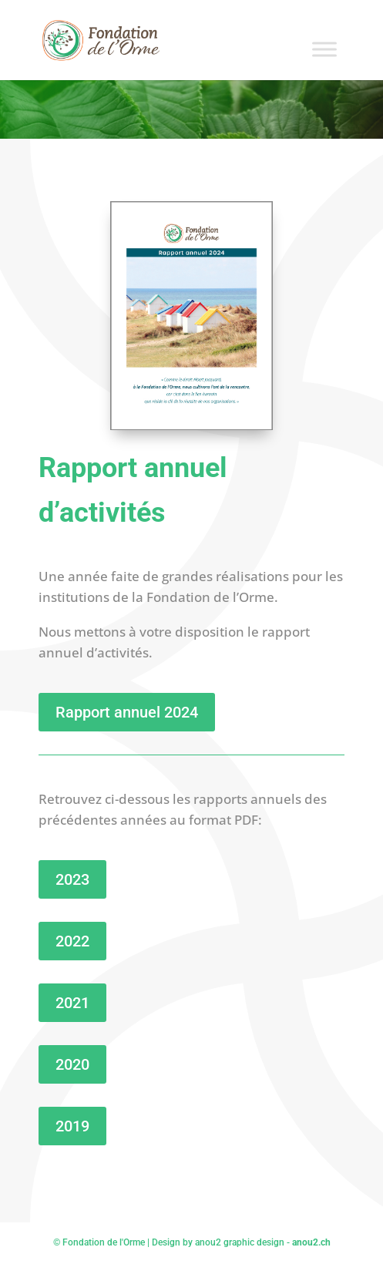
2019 (72, 1126)
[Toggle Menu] (324, 49)
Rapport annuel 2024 (126, 712)
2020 (72, 1064)
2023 (72, 879)
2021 (72, 1002)
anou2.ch (311, 1242)
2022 (72, 941)
